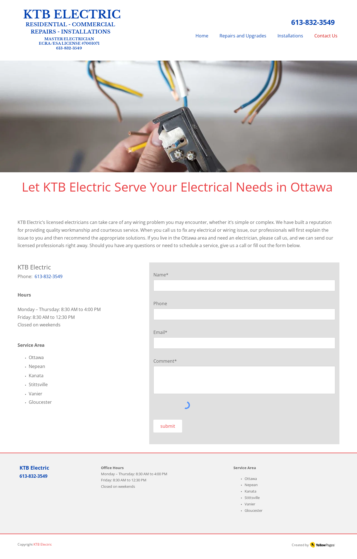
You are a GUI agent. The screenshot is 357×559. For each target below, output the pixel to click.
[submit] (167, 426)
